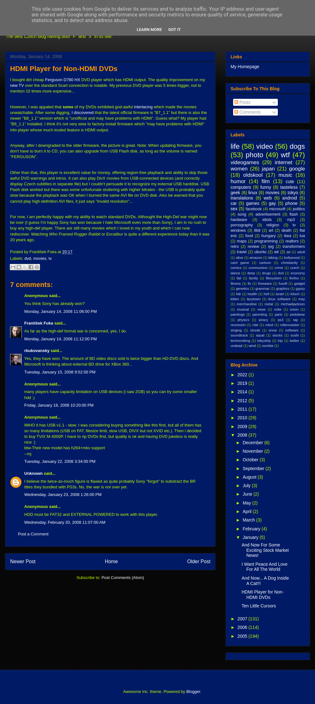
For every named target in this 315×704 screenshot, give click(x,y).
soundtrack (239, 335)
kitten (235, 299)
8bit (257, 230)
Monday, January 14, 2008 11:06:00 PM (60, 311)
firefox (294, 278)
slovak (255, 330)
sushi (294, 335)
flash (293, 214)
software (292, 330)
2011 (243, 409)
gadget (299, 283)
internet (283, 162)
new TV (17, 85)
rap (295, 320)
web (268, 197)
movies (39, 258)
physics (243, 320)
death (287, 230)
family (253, 278)
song (242, 214)
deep (251, 273)
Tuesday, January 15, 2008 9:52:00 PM (59, 372)
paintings (238, 314)
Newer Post (23, 561)
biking (273, 258)
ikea (287, 236)
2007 (243, 618)
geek (235, 192)
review (253, 246)
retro (235, 246)
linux (252, 192)
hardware (239, 220)
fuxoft (283, 283)
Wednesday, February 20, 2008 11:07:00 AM (65, 522)
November (253, 451)
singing (236, 330)
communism (258, 268)
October (251, 459)
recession (238, 325)
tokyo (293, 192)
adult (301, 252)
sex (234, 208)
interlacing (143, 106)
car (234, 203)
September (254, 468)
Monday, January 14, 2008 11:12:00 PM (60, 339)
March (249, 519)
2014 (243, 391)
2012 (243, 400)
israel (280, 294)
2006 (243, 627)
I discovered (83, 112)
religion (272, 225)
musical (243, 309)
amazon (255, 258)
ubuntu (260, 252)
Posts (242, 102)
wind (252, 346)
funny (265, 187)
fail (239, 278)
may (301, 299)
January (251, 537)
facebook (254, 209)
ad (288, 252)
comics (236, 268)
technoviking (240, 341)
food (249, 236)
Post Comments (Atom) (122, 577)
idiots (267, 220)
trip (280, 341)
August (250, 477)
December (253, 442)
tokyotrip (264, 341)
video (264, 146)
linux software (279, 299)
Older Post (198, 561)
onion (294, 309)
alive (239, 258)
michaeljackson (293, 304)
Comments (247, 112)
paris (278, 314)
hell (266, 294)
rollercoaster (290, 325)
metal (269, 304)
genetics (242, 288)
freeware (265, 283)
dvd (28, 258)
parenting (259, 314)
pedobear (297, 314)
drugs (266, 273)
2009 (243, 426)
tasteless (289, 187)
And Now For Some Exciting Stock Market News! (265, 550)
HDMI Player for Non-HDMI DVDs (63, 69)
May (247, 502)
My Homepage (245, 66)
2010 (243, 417)
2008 (243, 435)
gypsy (300, 288)
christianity (289, 263)
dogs (297, 146)
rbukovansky (36, 350)
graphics (282, 288)
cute (290, 181)
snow (273, 330)
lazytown (254, 299)
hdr (238, 294)
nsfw (277, 309)
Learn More (149, 29)
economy (298, 273)
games (252, 203)
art (271, 230)
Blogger (193, 691)
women (239, 169)
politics (299, 209)
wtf (285, 155)
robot (269, 325)
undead (236, 346)
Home (111, 561)
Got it (174, 29)
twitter (294, 341)
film (265, 181)
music (285, 175)
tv (50, 258)
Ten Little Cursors (259, 605)
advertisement (267, 214)
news (261, 309)
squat (260, 335)
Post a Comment (33, 534)
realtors (292, 241)
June (248, 494)
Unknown (33, 473)
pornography (242, 225)
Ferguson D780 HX (62, 79)
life (235, 146)
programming (266, 241)
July (247, 485)
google (297, 169)
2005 (243, 636)
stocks (277, 335)
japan (268, 169)
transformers (294, 246)
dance (235, 273)
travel (242, 252)
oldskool (253, 175)
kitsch (295, 294)
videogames (245, 162)
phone (291, 203)
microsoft (277, 209)
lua (302, 236)
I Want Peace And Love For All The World (265, 567)
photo (254, 155)
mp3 (291, 220)
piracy (263, 320)
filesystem (274, 278)
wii (276, 252)
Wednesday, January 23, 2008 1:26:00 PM (62, 494)
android (289, 197)
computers (241, 187)
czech (294, 268)
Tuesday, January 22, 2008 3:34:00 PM (59, 461)
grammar (262, 288)
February (252, 528)
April (248, 511)
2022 (243, 374)
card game (240, 263)
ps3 (281, 320)
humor (238, 181)
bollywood (292, 258)
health (252, 294)
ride (255, 325)
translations (242, 197)
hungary (268, 236)
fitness (236, 283)
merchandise (247, 304)
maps (242, 241)
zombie (267, 346)
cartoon (265, 263)
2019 (243, 383)
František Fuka (38, 323)
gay (272, 203)
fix (249, 283)
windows (238, 230)
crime (278, 268)
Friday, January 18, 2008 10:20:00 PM (59, 405)
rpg (271, 246)
